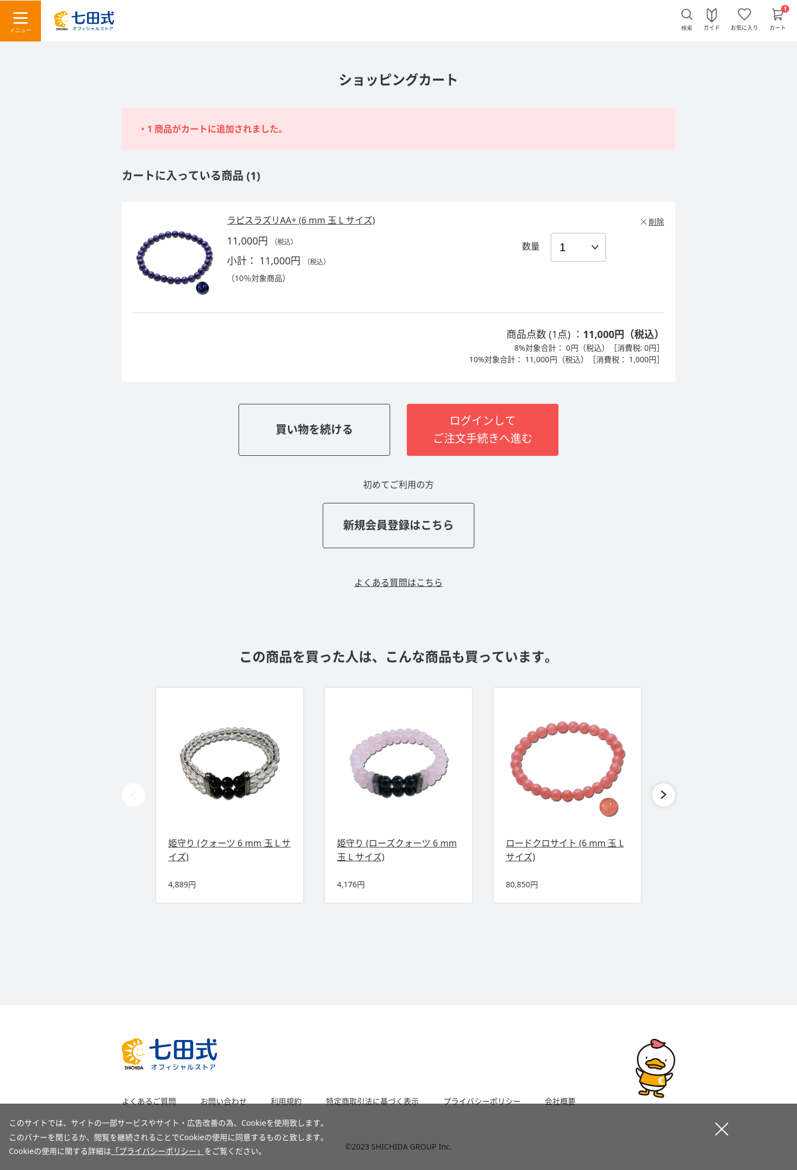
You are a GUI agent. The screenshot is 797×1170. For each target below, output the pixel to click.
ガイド (711, 27)
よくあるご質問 (149, 1101)
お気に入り (744, 27)
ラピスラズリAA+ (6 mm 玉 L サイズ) (301, 220)
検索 (686, 28)
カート (777, 27)
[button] (663, 795)
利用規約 (286, 1101)
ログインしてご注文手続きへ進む (482, 429)
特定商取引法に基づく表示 (372, 1101)
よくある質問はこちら (398, 582)
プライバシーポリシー (482, 1101)
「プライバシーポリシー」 (157, 1151)
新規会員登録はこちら (398, 525)
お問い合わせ (223, 1101)
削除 (656, 221)
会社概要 (560, 1101)
